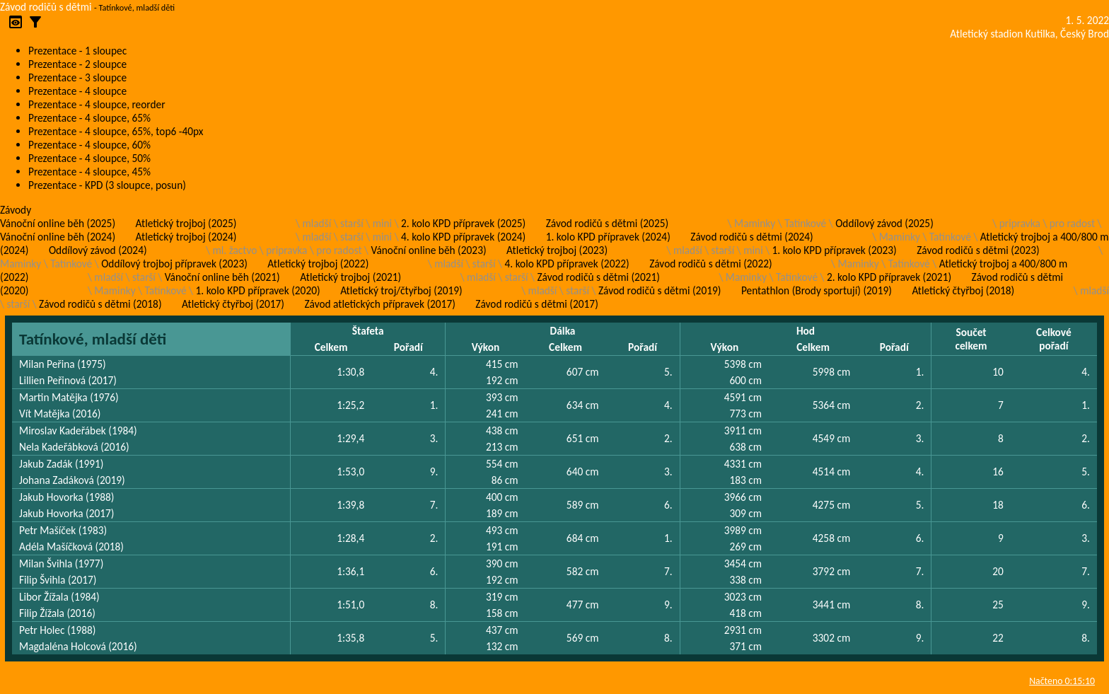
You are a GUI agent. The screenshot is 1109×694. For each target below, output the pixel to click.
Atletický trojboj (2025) (186, 223)
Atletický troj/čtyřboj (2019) (401, 290)
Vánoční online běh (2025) (57, 223)
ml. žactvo (235, 250)
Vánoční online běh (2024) (57, 236)
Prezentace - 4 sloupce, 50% (89, 158)
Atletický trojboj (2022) (317, 263)
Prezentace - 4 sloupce (77, 91)
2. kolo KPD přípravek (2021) (889, 277)
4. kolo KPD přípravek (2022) (567, 263)
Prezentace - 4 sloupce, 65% (89, 118)
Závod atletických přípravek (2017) (379, 304)
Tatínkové (805, 223)
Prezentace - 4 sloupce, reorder (97, 104)
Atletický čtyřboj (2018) (963, 290)
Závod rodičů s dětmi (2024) (751, 236)
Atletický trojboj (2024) (186, 236)
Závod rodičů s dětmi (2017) (536, 304)
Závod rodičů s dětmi (46, 6)
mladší (316, 223)
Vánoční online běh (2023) (429, 250)
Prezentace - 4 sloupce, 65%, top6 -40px (115, 131)
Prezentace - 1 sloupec (77, 50)
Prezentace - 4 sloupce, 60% (89, 144)
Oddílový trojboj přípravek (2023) (174, 263)
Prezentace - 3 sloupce (77, 77)
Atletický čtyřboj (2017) (233, 304)
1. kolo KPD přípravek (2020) (258, 290)
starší (352, 223)
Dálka (563, 330)
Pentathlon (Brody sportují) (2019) (816, 290)
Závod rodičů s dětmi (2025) (607, 223)
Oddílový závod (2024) (98, 250)
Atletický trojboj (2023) (557, 250)
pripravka (1019, 223)
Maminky (754, 223)
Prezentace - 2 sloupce (77, 64)
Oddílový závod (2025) (884, 223)
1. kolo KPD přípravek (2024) (608, 236)
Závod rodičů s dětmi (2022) (710, 263)
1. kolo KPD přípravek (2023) (834, 250)
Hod (805, 330)
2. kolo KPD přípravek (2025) (463, 223)
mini (382, 223)
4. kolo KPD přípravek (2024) (463, 236)
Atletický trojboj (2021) (350, 277)
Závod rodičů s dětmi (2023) (978, 250)
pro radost (1072, 223)
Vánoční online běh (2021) (222, 277)
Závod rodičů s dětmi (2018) (100, 304)
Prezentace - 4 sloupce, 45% (89, 171)
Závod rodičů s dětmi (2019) (659, 290)
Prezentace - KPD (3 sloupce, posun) (107, 185)
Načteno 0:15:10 (1062, 681)
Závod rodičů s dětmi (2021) (598, 277)
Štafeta (368, 330)
